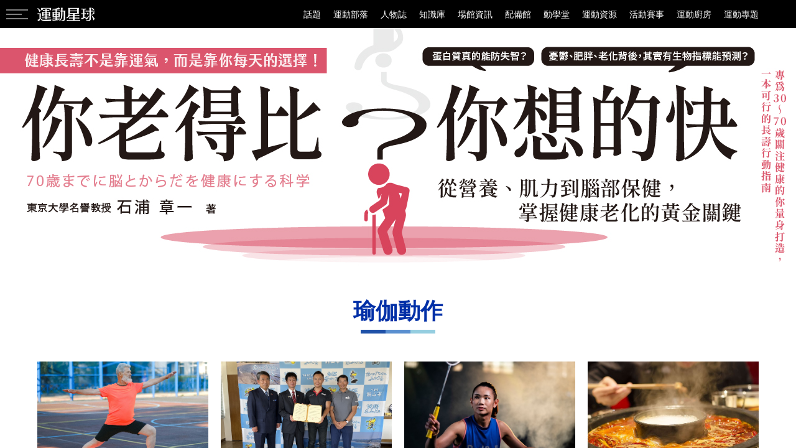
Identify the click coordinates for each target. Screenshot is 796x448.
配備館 (518, 14)
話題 (312, 14)
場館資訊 (475, 14)
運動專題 (741, 14)
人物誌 (394, 14)
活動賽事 (646, 14)
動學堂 (557, 14)
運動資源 (599, 14)
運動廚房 (694, 14)
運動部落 (350, 14)
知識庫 (432, 14)
